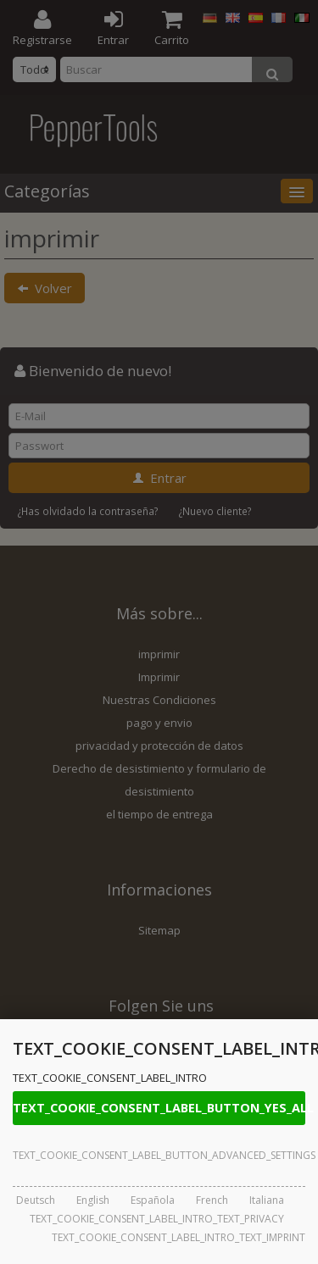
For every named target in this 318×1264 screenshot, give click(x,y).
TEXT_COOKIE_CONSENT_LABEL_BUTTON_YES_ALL (159, 1108)
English (92, 1200)
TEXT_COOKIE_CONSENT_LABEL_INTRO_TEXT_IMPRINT (178, 1237)
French (212, 1200)
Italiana (266, 1200)
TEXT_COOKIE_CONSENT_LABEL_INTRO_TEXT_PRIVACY (157, 1218)
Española (153, 1200)
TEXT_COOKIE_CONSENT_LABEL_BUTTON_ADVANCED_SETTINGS (159, 1155)
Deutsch (35, 1200)
